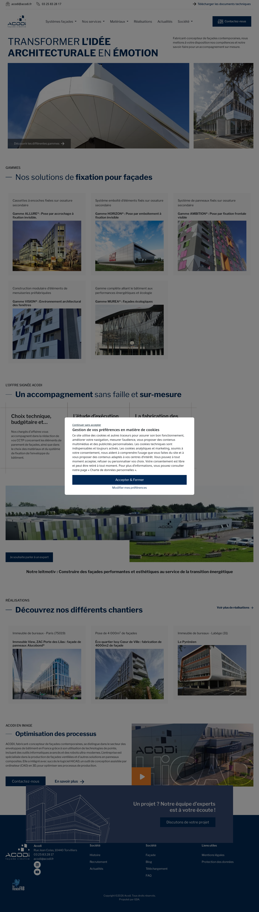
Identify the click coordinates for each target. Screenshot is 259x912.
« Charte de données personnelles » (112, 470)
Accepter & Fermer (129, 480)
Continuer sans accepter (86, 425)
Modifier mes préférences (129, 487)
